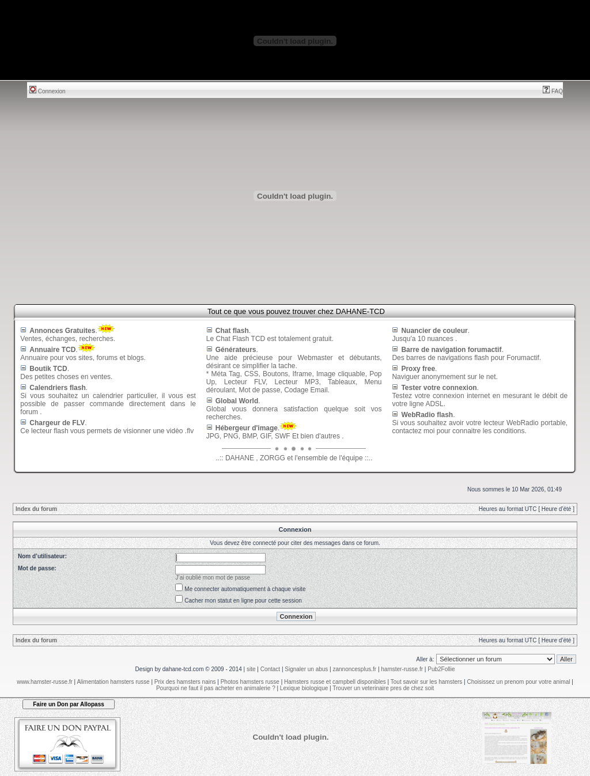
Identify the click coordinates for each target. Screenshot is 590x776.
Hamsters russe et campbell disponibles (335, 682)
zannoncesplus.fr (355, 669)
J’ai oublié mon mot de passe (213, 577)
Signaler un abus (306, 669)
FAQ (553, 91)
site (251, 669)
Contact (270, 669)
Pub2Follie (441, 669)
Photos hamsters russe (250, 682)
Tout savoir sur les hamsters (427, 682)
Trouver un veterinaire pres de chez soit (383, 688)
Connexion (47, 91)
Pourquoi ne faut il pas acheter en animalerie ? (215, 688)
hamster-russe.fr (402, 669)
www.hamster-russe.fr (45, 682)
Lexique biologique (304, 688)
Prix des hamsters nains (185, 682)
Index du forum (36, 509)
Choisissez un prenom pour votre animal (518, 682)
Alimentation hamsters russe (113, 682)
